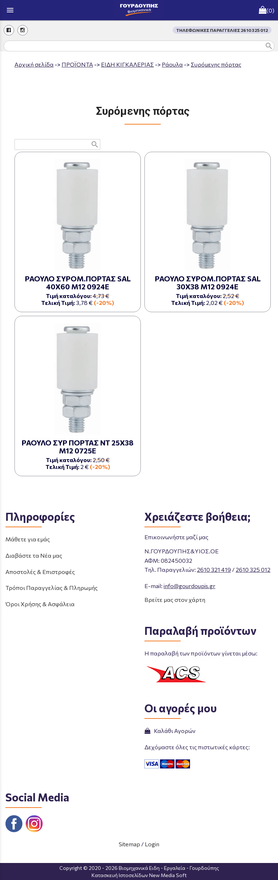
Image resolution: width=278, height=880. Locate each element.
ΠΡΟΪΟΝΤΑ (77, 64)
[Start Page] (139, 10)
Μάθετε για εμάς (27, 539)
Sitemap (129, 844)
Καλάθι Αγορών (169, 730)
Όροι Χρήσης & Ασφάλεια (40, 603)
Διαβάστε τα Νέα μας (33, 555)
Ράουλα (172, 64)
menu (10, 10)
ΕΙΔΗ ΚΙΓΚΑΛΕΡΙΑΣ (127, 64)
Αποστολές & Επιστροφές (40, 571)
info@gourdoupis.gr (189, 585)
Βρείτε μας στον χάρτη (174, 599)
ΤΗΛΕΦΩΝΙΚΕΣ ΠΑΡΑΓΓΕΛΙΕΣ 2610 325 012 (222, 30)
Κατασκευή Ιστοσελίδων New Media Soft (139, 875)
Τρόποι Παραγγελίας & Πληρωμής (51, 587)
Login (152, 844)
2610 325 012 (253, 569)
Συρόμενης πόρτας (216, 64)
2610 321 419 (214, 569)
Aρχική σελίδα (34, 64)
